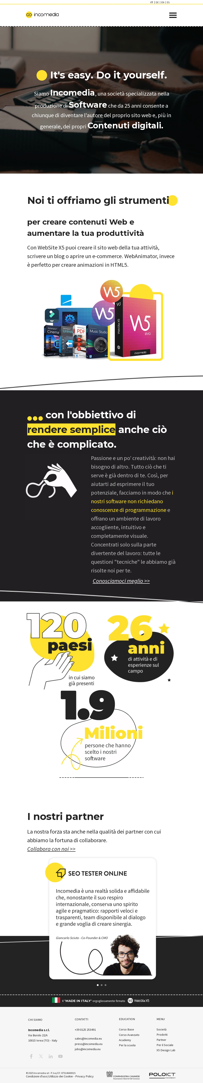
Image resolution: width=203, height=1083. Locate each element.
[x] (41, 1056)
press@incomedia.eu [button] (88, 1044)
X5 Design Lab (166, 1050)
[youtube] (60, 1056)
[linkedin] (50, 1056)
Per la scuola (127, 1045)
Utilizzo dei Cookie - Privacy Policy (71, 1076)
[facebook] (31, 1056)
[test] (121, 581)
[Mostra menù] (173, 15)
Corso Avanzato (129, 1035)
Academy (125, 1040)
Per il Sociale (165, 1045)
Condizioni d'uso (36, 1076)
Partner (161, 1040)
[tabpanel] (101, 75)
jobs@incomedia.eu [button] (88, 1049)
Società (161, 1029)
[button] (40, 918)
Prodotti (162, 1035)
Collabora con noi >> (51, 848)
